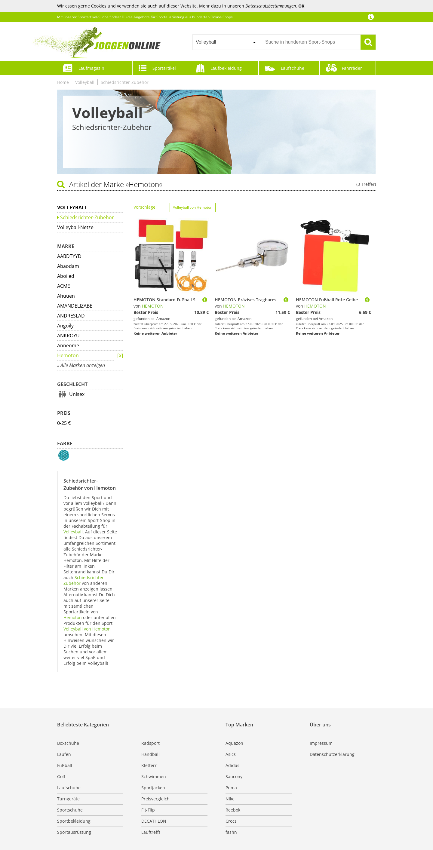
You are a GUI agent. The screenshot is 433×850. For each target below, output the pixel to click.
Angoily (65, 325)
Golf (61, 776)
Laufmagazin (91, 68)
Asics (231, 754)
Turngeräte (68, 799)
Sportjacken (153, 787)
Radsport (150, 743)
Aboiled (65, 276)
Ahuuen (66, 296)
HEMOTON (153, 306)
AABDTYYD (69, 256)
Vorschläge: (145, 207)
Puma (231, 787)
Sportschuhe (70, 810)
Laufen (64, 754)
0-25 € (64, 423)
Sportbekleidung (74, 821)
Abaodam (68, 266)
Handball (150, 754)
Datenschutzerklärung (332, 754)
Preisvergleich (155, 799)
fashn (231, 832)
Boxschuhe (68, 743)
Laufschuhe (292, 68)
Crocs (231, 821)
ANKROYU (68, 335)
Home (63, 82)
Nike (230, 799)
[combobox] (225, 42)
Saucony (234, 776)
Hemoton (68, 355)
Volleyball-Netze (75, 227)
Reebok (233, 810)
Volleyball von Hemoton (87, 629)
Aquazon (234, 743)
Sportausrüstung (74, 832)
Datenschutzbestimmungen (270, 6)
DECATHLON (153, 821)
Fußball (64, 765)
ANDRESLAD (71, 315)
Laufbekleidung (226, 68)
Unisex (76, 394)
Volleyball (84, 82)
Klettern (149, 765)
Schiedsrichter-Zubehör (125, 82)
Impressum (321, 743)
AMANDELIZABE (74, 305)
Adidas (232, 765)
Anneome (68, 345)
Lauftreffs (151, 832)
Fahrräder (352, 68)
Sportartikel (164, 68)
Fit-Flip (148, 810)
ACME (63, 286)
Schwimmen (153, 776)
